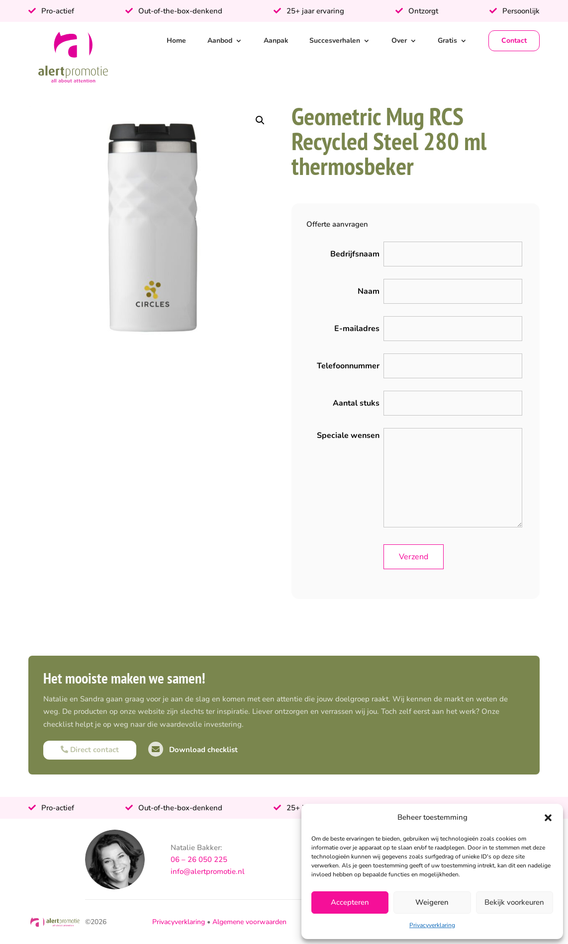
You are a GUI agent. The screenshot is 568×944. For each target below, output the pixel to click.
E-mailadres (356, 329)
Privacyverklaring (432, 925)
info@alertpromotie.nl (208, 871)
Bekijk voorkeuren (514, 902)
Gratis (447, 40)
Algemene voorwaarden (249, 922)
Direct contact (90, 750)
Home (176, 40)
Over (399, 40)
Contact (514, 40)
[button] (548, 818)
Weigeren (432, 902)
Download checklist (193, 750)
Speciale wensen (348, 435)
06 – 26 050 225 (199, 859)
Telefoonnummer (348, 366)
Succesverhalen (334, 40)
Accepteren (350, 902)
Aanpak (276, 40)
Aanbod (219, 40)
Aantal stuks (356, 403)
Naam (368, 291)
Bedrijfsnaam (354, 254)
